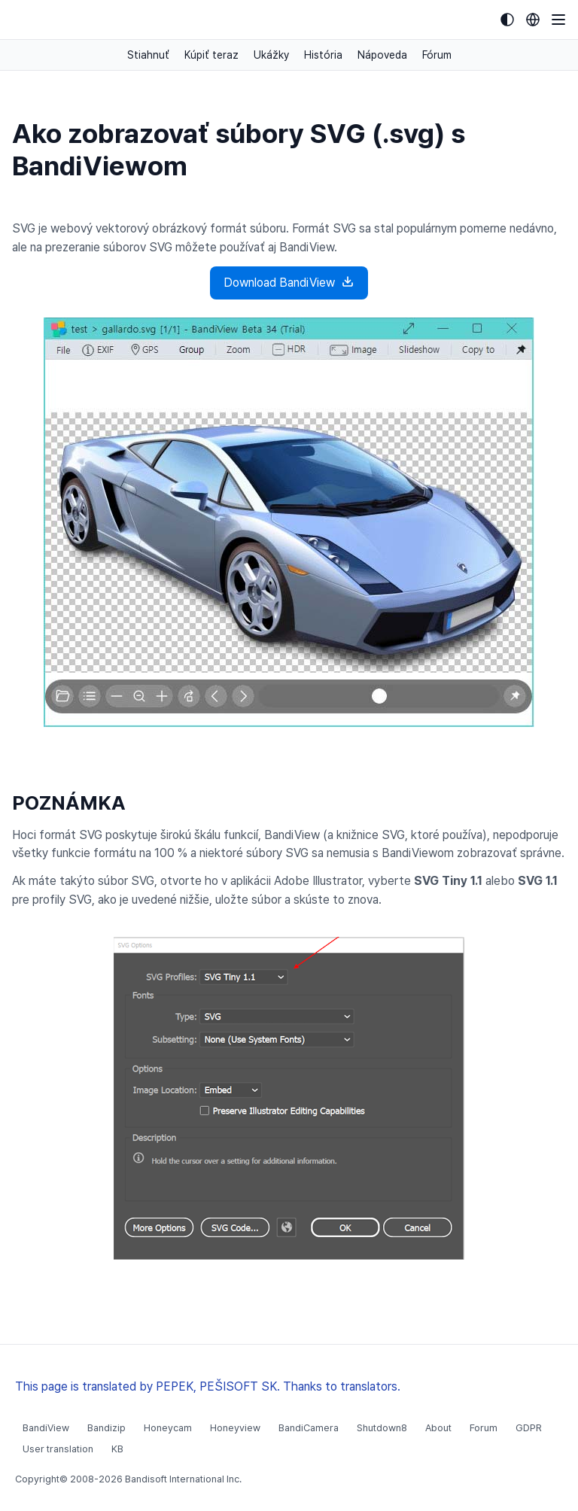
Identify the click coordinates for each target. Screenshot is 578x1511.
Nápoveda (382, 55)
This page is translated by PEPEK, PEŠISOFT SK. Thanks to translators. (207, 1386)
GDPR (529, 1427)
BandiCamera (308, 1427)
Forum (483, 1427)
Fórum (437, 55)
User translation (58, 1449)
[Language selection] (533, 20)
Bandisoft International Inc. (183, 1479)
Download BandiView (289, 282)
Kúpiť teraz (211, 55)
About (438, 1427)
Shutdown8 (382, 1427)
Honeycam (168, 1427)
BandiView (46, 1427)
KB (117, 1449)
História (323, 55)
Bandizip (106, 1427)
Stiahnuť (148, 55)
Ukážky (271, 55)
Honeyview (235, 1427)
